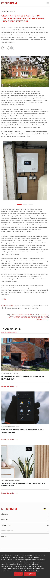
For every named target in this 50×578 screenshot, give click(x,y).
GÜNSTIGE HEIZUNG (24, 315)
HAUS (35, 315)
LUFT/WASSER (14, 317)
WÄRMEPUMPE (42, 319)
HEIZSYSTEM (43, 315)
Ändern (18, 574)
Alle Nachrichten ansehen (10, 332)
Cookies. (36, 571)
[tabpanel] (25, 170)
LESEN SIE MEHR (11, 329)
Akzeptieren (30, 574)
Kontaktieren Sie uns (9, 306)
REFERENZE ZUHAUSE (39, 317)
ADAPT (13, 315)
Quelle (3, 299)
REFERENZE (25, 317)
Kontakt (4, 536)
